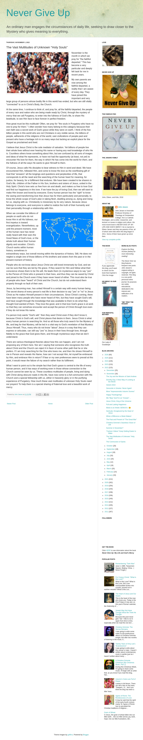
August (109, 452)
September (111, 449)
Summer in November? (114, 428)
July (108, 456)
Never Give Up (38, 12)
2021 (107, 479)
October (110, 446)
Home (50, 404)
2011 (107, 512)
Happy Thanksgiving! (114, 395)
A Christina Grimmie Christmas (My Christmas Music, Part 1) (125, 663)
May (108, 462)
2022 (107, 368)
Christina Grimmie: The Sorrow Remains (124, 628)
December (111, 370)
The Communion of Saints (116, 442)
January (110, 475)
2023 (107, 364)
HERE (108, 550)
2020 (107, 482)
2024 (107, 361)
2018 (107, 489)
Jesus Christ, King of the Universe (118, 401)
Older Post (89, 404)
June (109, 459)
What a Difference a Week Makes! (118, 416)
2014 (107, 502)
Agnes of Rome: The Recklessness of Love (124, 697)
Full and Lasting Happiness (116, 405)
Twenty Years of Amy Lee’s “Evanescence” (125, 645)
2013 (107, 505)
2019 (107, 486)
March (109, 469)
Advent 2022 (111, 385)
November (111, 374)
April (108, 465)
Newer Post (11, 404)
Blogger (86, 735)
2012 (107, 508)
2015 (107, 499)
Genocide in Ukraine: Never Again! (119, 388)
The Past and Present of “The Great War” (121, 420)
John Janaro (123, 207)
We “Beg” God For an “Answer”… (118, 398)
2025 (107, 358)
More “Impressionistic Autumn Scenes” (120, 391)
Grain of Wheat (109, 712)
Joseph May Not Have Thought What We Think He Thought (126, 612)
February (110, 472)
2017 (107, 492)
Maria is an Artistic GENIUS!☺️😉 (118, 408)
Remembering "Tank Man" (125, 564)
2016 (107, 495)
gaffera (70, 735)
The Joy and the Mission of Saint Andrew (121, 376)
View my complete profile (111, 240)
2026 (107, 355)
